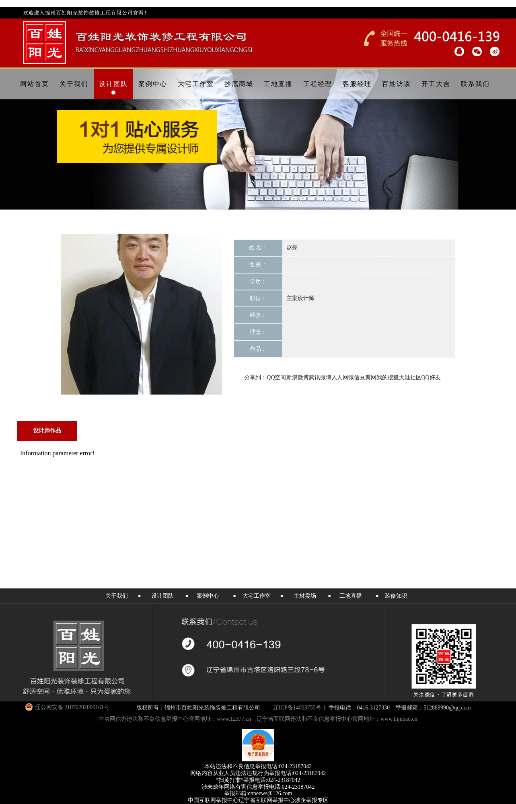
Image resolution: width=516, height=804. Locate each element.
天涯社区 (410, 377)
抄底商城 (238, 83)
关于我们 (74, 83)
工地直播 (278, 83)
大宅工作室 (196, 83)
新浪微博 (297, 377)
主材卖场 (305, 596)
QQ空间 (276, 377)
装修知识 (396, 596)
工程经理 (317, 83)
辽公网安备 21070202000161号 (67, 707)
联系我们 (475, 83)
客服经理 (357, 83)
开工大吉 (435, 83)
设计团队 (113, 83)
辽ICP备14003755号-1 (299, 708)
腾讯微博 (320, 377)
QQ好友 (431, 377)
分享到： (255, 377)
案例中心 (152, 83)
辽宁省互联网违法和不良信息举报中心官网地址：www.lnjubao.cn (337, 719)
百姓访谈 (396, 83)
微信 (354, 377)
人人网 (339, 377)
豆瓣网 (368, 377)
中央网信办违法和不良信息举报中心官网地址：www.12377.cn (175, 719)
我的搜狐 (387, 377)
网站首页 (34, 83)
